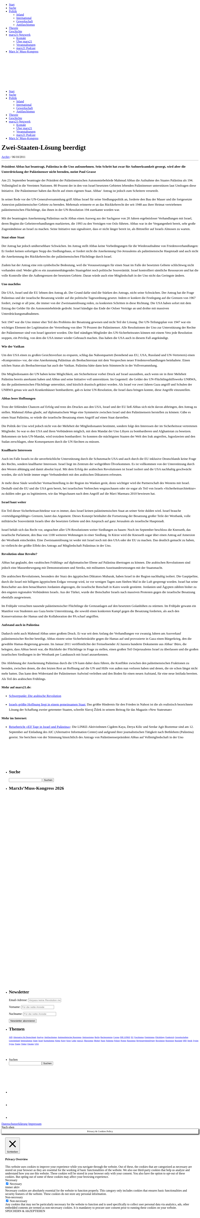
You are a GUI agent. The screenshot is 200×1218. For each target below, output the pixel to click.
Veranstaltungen (25, 44)
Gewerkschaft (24, 21)
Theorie (13, 28)
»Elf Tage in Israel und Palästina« (48, 727)
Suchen (13, 1059)
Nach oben (7, 1127)
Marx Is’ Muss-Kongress (23, 51)
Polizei (117, 1040)
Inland (20, 14)
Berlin (97, 1037)
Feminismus (150, 1037)
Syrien (196, 1040)
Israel (40, 1040)
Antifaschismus (25, 24)
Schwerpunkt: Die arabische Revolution (35, 696)
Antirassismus (88, 1037)
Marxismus (88, 1040)
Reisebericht (17, 727)
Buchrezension (106, 1037)
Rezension (169, 1040)
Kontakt (21, 38)
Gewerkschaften (181, 1037)
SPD (185, 1040)
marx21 (80, 1040)
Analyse (40, 1037)
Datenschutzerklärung (14, 1123)
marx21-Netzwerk (19, 34)
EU (132, 1037)
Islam (35, 1040)
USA (37, 1044)
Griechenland (14, 1040)
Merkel (97, 1040)
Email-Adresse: (18, 1000)
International (24, 18)
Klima (57, 1040)
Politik (13, 11)
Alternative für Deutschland (24, 1037)
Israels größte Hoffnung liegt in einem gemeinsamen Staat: (47, 704)
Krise (68, 1040)
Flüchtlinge (160, 1037)
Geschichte (15, 31)
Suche (12, 7)
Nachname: (15, 1013)
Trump (17, 1044)
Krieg (63, 1040)
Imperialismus (26, 1040)
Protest (123, 1040)
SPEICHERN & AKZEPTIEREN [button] (25, 1211)
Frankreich (169, 1037)
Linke (74, 1040)
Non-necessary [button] (14, 1197)
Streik (189, 1040)
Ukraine (30, 1044)
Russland (178, 1040)
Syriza (11, 1044)
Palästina (109, 1040)
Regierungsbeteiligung (145, 1040)
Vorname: (14, 1006)
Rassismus (131, 1040)
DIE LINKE (125, 1037)
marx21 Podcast (25, 48)
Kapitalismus (49, 1040)
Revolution (160, 1040)
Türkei (24, 1044)
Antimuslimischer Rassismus (70, 1037)
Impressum (34, 1123)
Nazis (103, 1040)
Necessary (16, 1183)
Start (11, 4)
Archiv (5, 156)
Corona (116, 1037)
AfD (11, 1037)
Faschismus (139, 1037)
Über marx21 (24, 41)
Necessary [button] (11, 1180)
